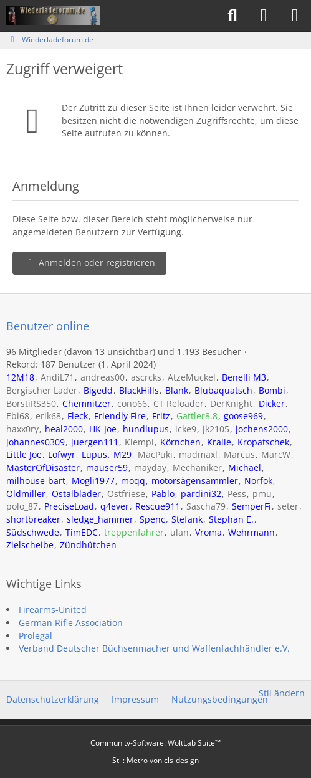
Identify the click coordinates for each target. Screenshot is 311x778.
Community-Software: (155, 743)
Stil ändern (282, 693)
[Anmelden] (263, 15)
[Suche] (232, 15)
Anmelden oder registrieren (89, 262)
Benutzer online (47, 325)
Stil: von (155, 760)
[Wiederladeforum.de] (53, 15)
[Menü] (294, 15)
